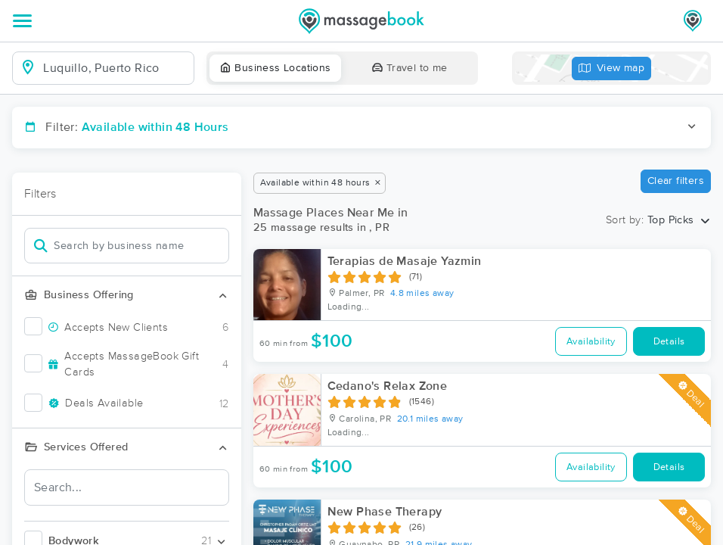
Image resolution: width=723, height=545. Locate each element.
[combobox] (115, 68)
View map (612, 68)
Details (669, 342)
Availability (591, 342)
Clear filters (675, 181)
